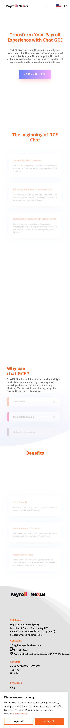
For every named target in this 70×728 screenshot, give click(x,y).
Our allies (15, 673)
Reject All (18, 721)
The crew (14, 669)
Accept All (49, 721)
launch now (35, 74)
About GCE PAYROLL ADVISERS (25, 666)
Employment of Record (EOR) (24, 624)
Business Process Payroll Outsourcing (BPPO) (32, 631)
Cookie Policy (20, 713)
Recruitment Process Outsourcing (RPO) (29, 628)
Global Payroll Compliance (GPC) (26, 634)
